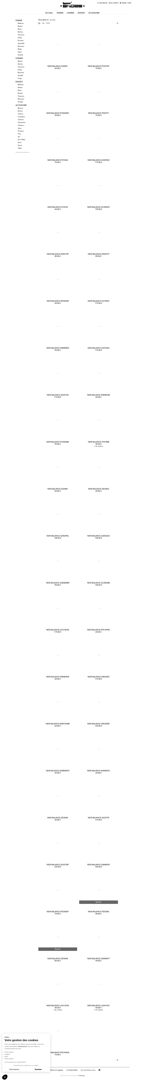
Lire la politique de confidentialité (15, 1062)
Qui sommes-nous (88, 1070)
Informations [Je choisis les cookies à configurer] (14, 1069)
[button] (5, 1077)
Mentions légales (56, 1070)
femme (60, 13)
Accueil (52, 20)
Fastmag (81, 1075)
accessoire (94, 13)
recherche (102, 3)
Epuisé (98, 902)
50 (39, 23)
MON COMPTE (112, 3)
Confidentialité (71, 1070)
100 (43, 23)
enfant (81, 13)
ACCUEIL (49, 13)
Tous (48, 23)
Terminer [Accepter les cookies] (38, 1069)
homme (70, 13)
